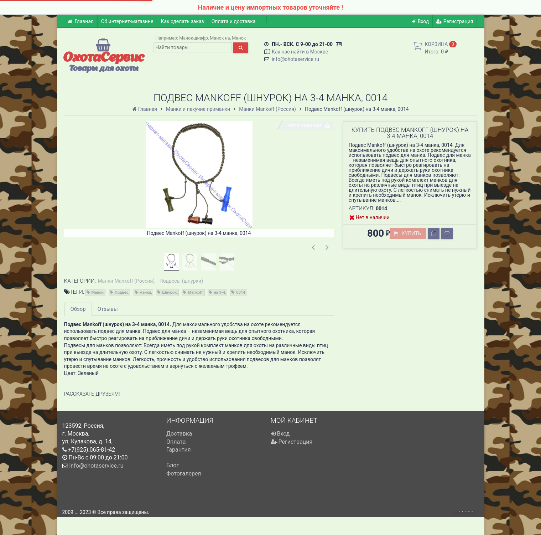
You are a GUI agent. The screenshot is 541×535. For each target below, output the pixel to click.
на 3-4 (219, 292)
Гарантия (178, 449)
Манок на (220, 38)
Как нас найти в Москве (300, 52)
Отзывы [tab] (108, 309)
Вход (420, 21)
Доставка (179, 433)
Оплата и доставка (234, 21)
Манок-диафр (193, 38)
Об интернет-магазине (127, 21)
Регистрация (454, 21)
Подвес (121, 292)
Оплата (176, 441)
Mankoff (195, 292)
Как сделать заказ (182, 21)
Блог (172, 465)
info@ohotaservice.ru (295, 59)
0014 (240, 292)
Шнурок (169, 292)
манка (145, 292)
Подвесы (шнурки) (181, 281)
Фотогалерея (183, 473)
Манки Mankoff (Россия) (126, 281)
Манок (239, 38)
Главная (81, 21)
